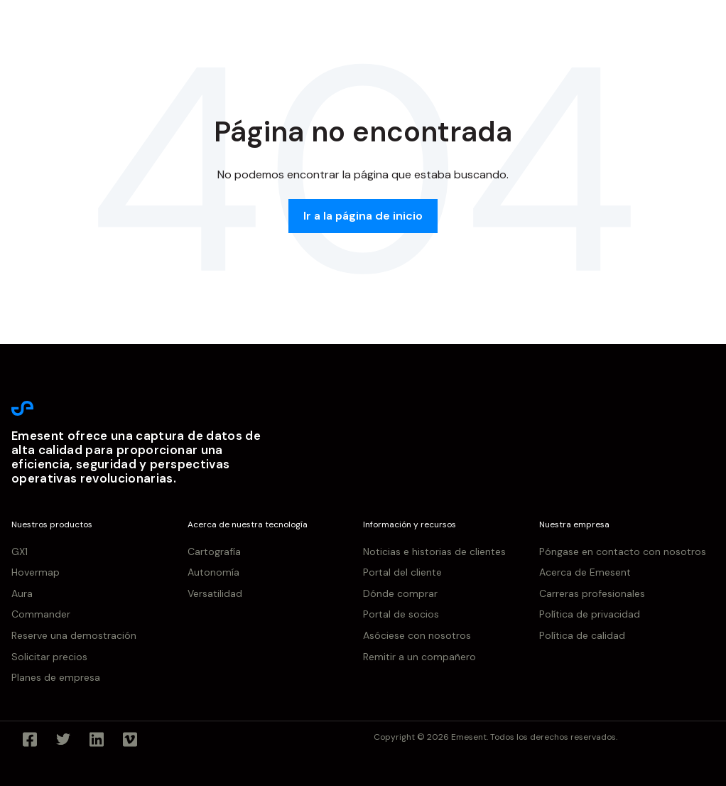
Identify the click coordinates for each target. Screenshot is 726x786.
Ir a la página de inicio (363, 215)
